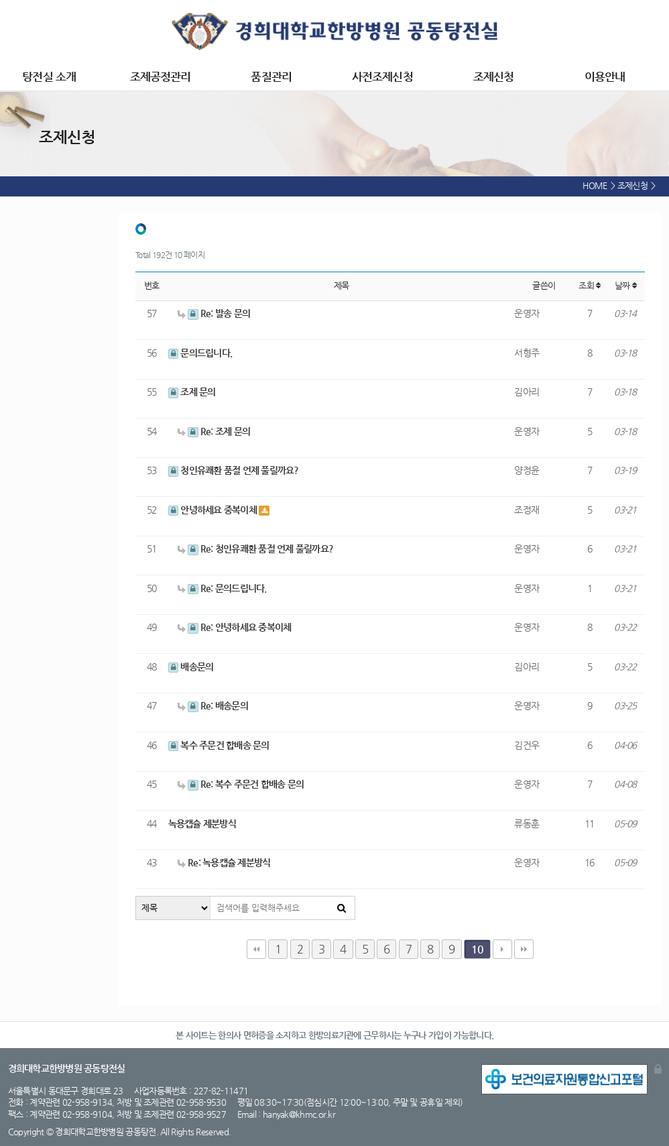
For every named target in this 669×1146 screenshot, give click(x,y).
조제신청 (493, 76)
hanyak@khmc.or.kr (299, 1114)
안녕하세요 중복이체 (213, 509)
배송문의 (191, 666)
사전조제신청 (382, 76)
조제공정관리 (160, 76)
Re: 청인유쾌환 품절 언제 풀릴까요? (255, 548)
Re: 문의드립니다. (222, 588)
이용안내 (605, 76)
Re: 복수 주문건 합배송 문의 (241, 784)
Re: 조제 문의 (214, 431)
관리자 (658, 1069)
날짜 (625, 285)
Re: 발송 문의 (214, 313)
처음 (256, 949)
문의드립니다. (200, 352)
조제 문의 (192, 391)
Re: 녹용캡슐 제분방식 (224, 862)
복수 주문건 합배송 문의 (218, 745)
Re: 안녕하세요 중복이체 (234, 627)
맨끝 (524, 949)
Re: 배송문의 (213, 705)
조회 (589, 285)
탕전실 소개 (49, 76)
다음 (502, 949)
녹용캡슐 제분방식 (202, 823)
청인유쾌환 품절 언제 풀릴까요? (233, 470)
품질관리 (271, 76)
